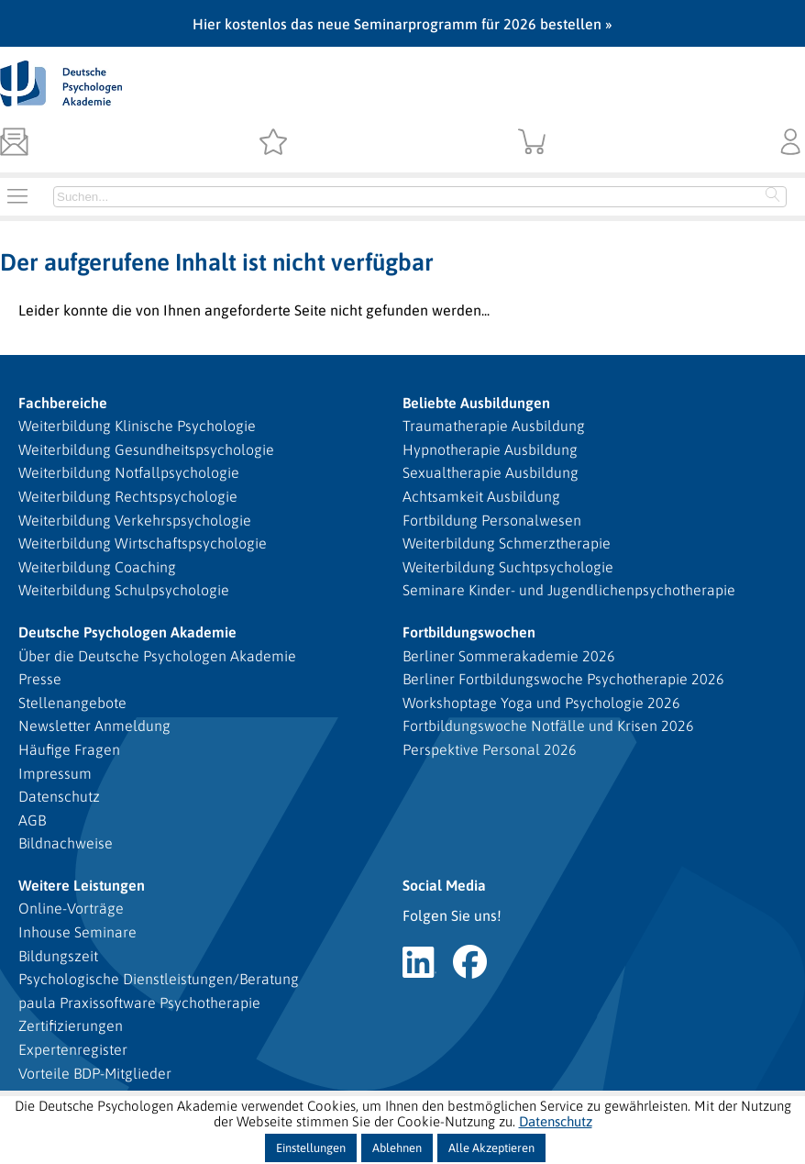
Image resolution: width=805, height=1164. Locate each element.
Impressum (55, 773)
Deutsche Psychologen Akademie (127, 632)
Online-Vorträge (71, 908)
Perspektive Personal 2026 (489, 749)
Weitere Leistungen (81, 885)
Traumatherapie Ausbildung (493, 425)
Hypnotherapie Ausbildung (490, 449)
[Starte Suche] (773, 196)
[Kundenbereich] (791, 143)
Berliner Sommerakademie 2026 (508, 656)
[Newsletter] (14, 143)
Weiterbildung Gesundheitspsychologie (146, 449)
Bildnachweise (65, 843)
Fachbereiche (62, 402)
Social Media (444, 885)
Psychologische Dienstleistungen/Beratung (158, 978)
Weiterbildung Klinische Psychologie (137, 425)
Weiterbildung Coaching (97, 567)
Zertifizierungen (70, 1025)
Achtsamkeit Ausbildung (481, 496)
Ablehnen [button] (397, 1148)
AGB (32, 820)
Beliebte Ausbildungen (476, 402)
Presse (39, 679)
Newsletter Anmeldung (94, 725)
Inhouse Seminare (77, 932)
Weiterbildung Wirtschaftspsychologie (142, 543)
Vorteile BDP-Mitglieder (94, 1073)
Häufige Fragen (69, 749)
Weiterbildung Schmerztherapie (506, 543)
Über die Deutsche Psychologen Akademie (157, 656)
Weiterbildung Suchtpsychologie (507, 567)
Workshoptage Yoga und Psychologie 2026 (541, 702)
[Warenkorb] (532, 143)
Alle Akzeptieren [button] (491, 1148)
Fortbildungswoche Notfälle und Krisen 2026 (548, 725)
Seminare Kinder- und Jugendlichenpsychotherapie (568, 590)
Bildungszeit (58, 956)
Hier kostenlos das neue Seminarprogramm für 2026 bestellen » (402, 24)
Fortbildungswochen (468, 632)
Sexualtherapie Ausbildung (490, 472)
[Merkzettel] (273, 143)
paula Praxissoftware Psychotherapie (139, 1002)
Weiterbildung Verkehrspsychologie (134, 520)
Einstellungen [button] (311, 1148)
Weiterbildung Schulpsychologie (123, 590)
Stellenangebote (72, 702)
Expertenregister (72, 1049)
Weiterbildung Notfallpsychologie (128, 472)
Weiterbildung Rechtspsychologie (127, 496)
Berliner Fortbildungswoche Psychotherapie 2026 (563, 679)
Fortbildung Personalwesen (491, 520)
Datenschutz (59, 796)
